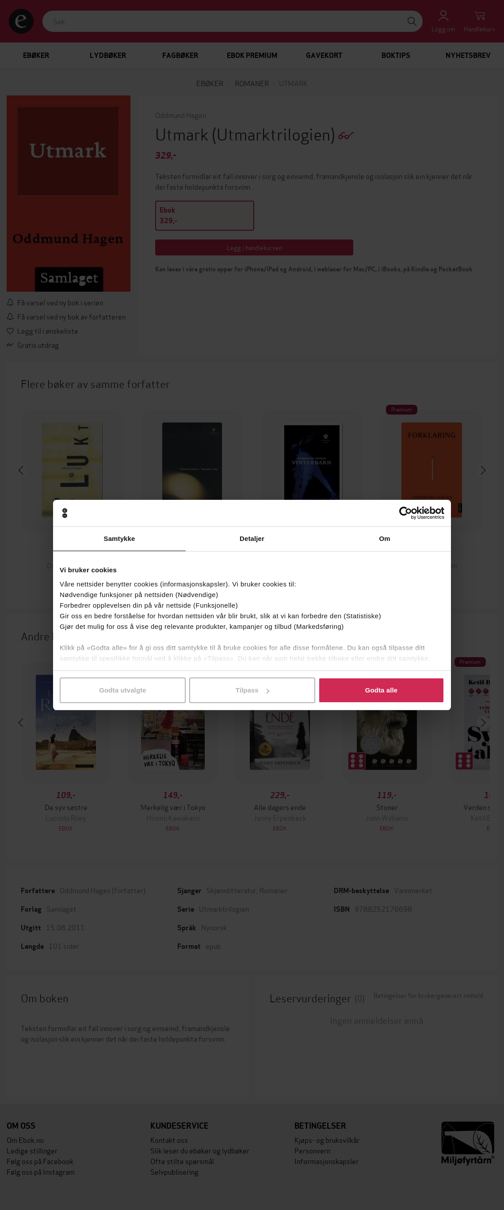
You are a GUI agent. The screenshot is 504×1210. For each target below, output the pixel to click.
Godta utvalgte (122, 690)
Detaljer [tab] (252, 538)
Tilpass (252, 690)
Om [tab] (384, 538)
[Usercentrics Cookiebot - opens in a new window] (405, 513)
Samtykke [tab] (119, 538)
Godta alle (381, 690)
